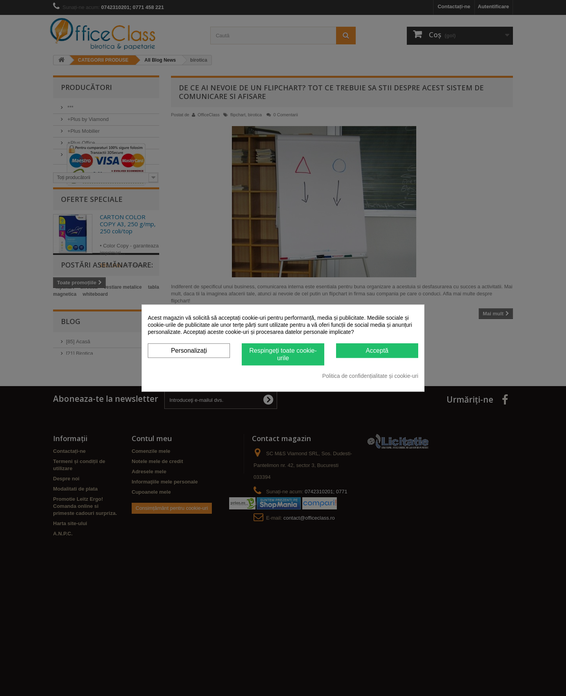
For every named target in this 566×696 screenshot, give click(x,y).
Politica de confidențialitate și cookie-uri (370, 376)
